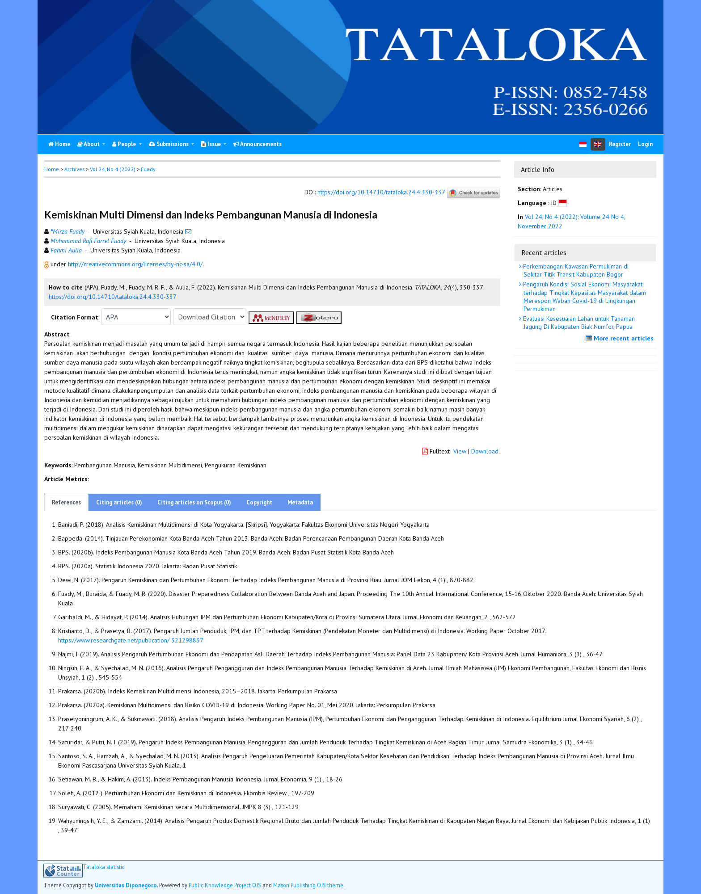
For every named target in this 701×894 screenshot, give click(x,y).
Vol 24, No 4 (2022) (112, 169)
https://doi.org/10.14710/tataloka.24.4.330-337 (381, 193)
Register (620, 144)
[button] (47, 264)
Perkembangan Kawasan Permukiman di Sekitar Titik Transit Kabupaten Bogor (575, 270)
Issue (211, 144)
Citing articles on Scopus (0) (194, 502)
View (459, 451)
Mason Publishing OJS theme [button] (308, 885)
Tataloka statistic (104, 867)
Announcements (257, 144)
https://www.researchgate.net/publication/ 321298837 (130, 640)
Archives (74, 169)
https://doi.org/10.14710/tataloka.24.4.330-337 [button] (113, 297)
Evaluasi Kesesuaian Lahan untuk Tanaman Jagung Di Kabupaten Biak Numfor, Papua (578, 323)
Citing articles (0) (119, 502)
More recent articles (621, 338)
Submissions (169, 144)
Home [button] (51, 169)
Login (645, 144)
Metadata (300, 502)
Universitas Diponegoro (126, 885)
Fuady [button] (148, 169)
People (124, 144)
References (66, 502)
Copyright (259, 502)
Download (484, 451)
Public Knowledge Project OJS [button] (225, 885)
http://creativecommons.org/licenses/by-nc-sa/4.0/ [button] (135, 264)
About (89, 144)
